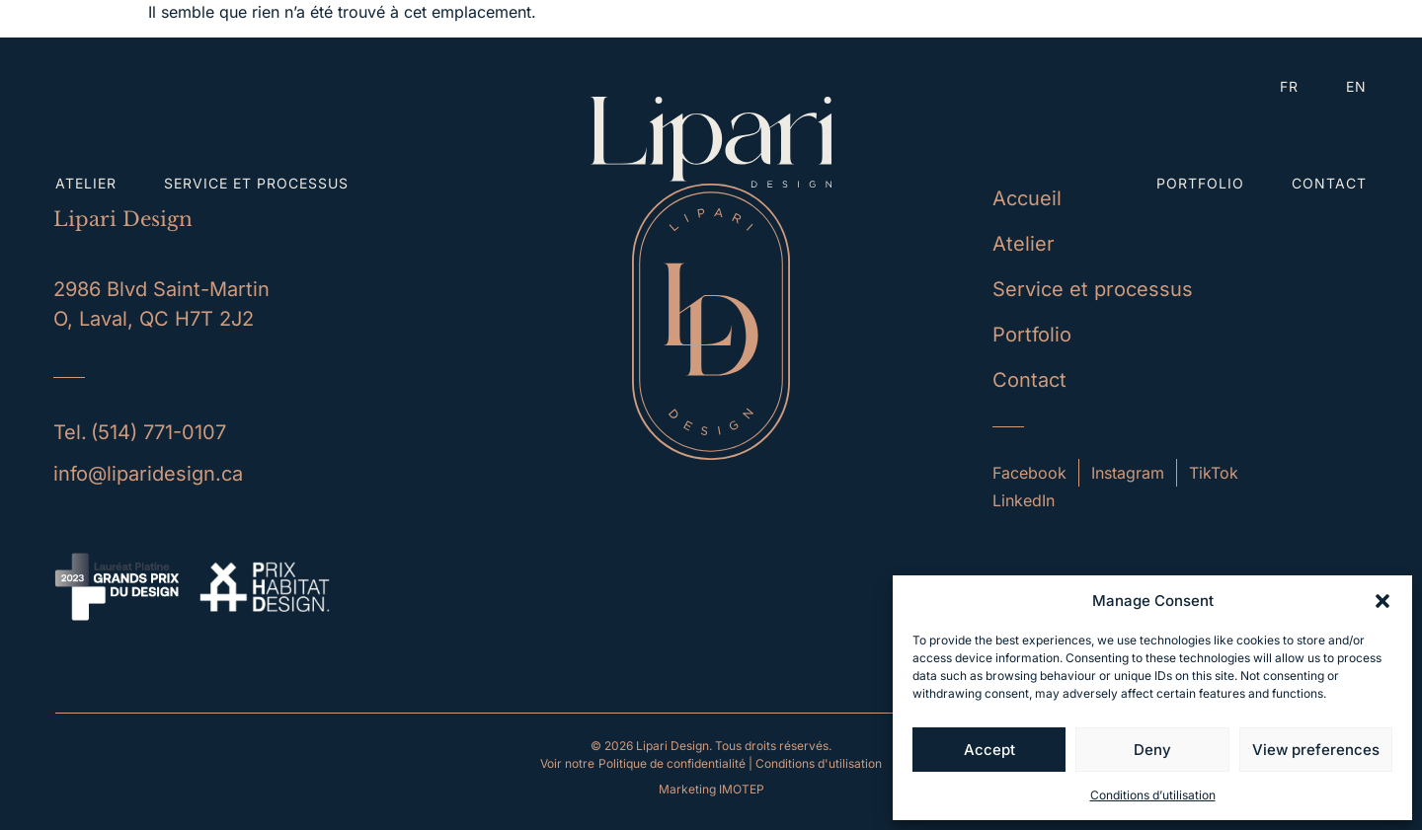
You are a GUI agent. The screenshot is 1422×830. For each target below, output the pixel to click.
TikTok (1213, 473)
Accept (989, 749)
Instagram (1127, 473)
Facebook (1029, 473)
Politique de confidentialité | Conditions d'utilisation (740, 763)
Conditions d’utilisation (1153, 795)
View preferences (1316, 749)
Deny (1152, 749)
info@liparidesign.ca (148, 474)
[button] (1382, 601)
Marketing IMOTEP (711, 789)
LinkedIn (1023, 500)
